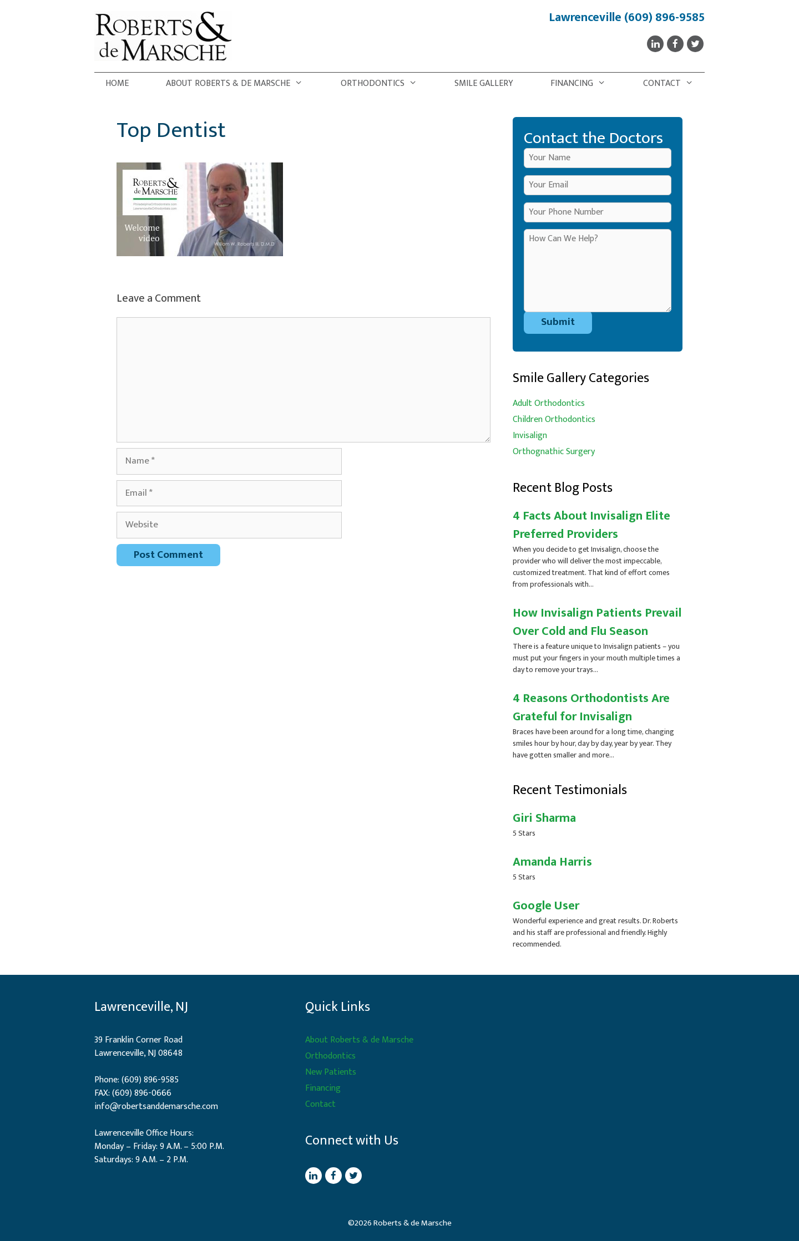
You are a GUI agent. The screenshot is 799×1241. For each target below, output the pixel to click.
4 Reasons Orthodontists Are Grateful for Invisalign (591, 707)
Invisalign (530, 435)
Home (117, 83)
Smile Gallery (483, 83)
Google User (546, 906)
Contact (674, 84)
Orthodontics (384, 84)
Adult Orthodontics (549, 403)
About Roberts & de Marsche (240, 84)
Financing (583, 84)
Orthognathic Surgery (554, 451)
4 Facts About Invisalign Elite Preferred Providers (591, 525)
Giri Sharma (544, 818)
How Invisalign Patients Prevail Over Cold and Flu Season (597, 622)
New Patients (330, 1072)
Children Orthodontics (554, 419)
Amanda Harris (552, 862)
